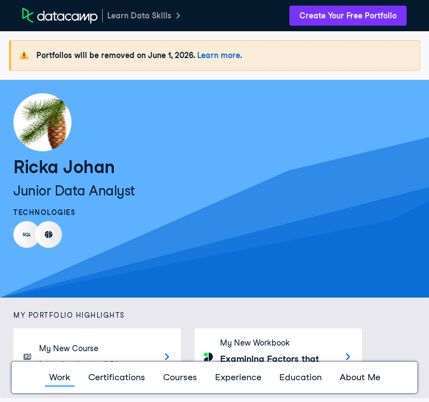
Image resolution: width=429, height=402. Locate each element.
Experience (238, 377)
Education (300, 377)
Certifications (116, 377)
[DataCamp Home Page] (60, 15)
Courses (180, 377)
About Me (360, 377)
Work (59, 377)
